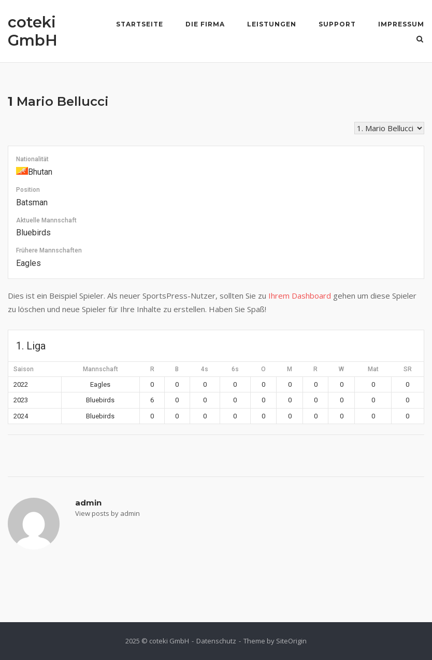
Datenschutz (216, 640)
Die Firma (205, 24)
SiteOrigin (291, 640)
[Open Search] (419, 40)
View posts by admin (107, 513)
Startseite (139, 24)
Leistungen (271, 24)
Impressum (401, 24)
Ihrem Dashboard (299, 295)
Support (337, 24)
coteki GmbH (32, 31)
